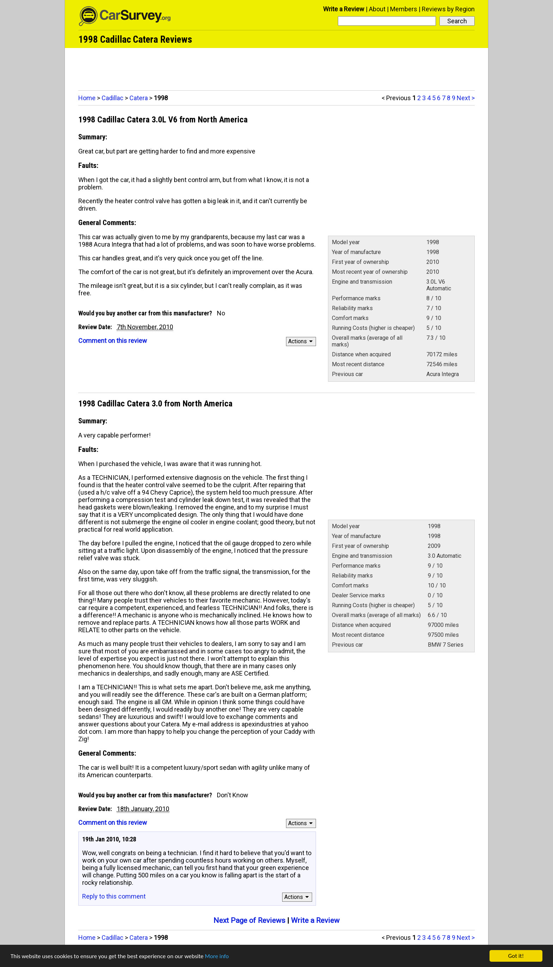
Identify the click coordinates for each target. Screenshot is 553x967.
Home (87, 98)
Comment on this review (112, 340)
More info (217, 956)
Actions (301, 341)
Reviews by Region (448, 9)
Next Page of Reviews (249, 920)
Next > (466, 98)
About (377, 9)
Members (403, 9)
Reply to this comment (114, 896)
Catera (138, 98)
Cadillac (112, 98)
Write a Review (343, 9)
